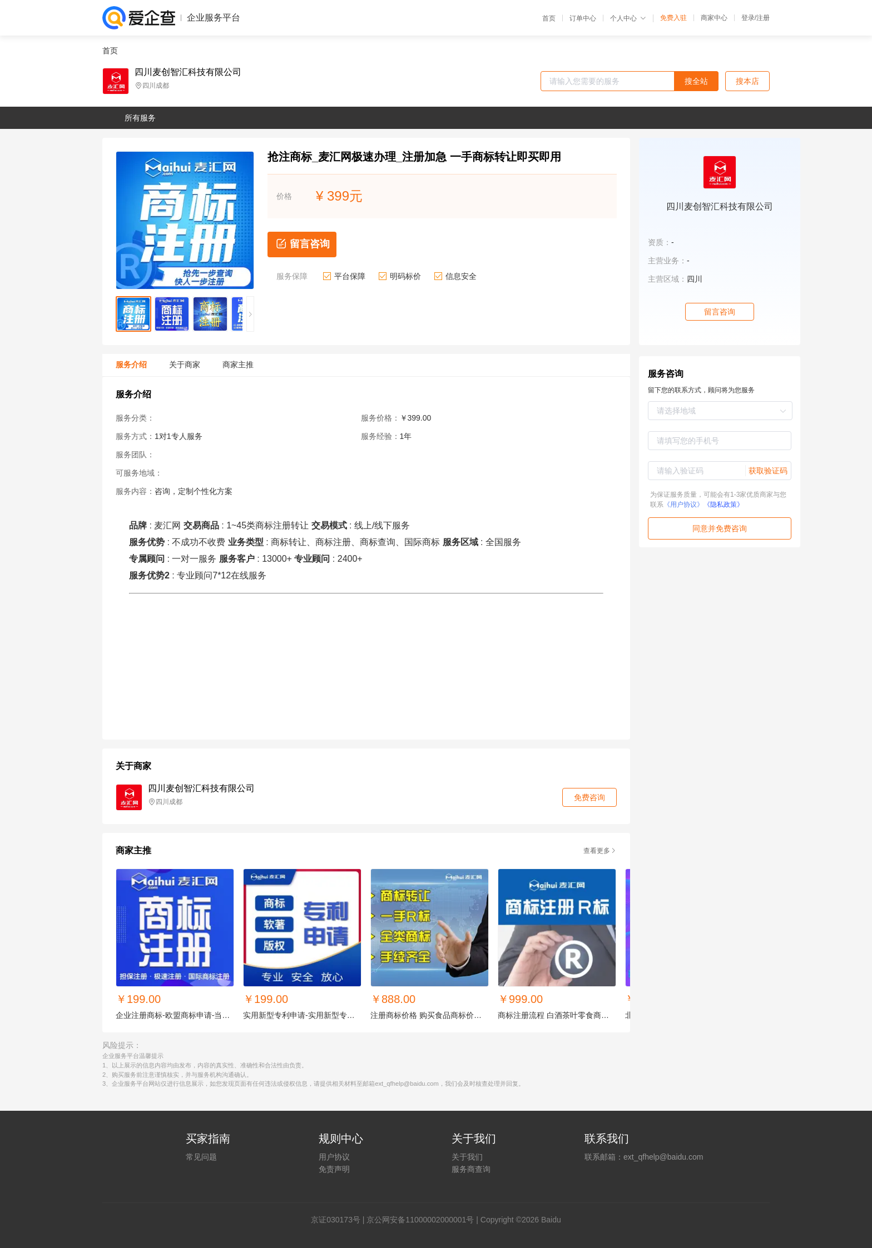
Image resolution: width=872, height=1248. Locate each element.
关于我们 (467, 1156)
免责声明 (334, 1169)
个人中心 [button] (628, 18)
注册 (763, 18)
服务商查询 (471, 1169)
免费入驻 (673, 17)
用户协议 (334, 1156)
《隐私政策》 (723, 504)
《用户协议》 (683, 504)
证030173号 (339, 1219)
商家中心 (714, 17)
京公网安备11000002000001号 (420, 1219)
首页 (549, 18)
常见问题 (201, 1156)
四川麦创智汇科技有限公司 (188, 72)
